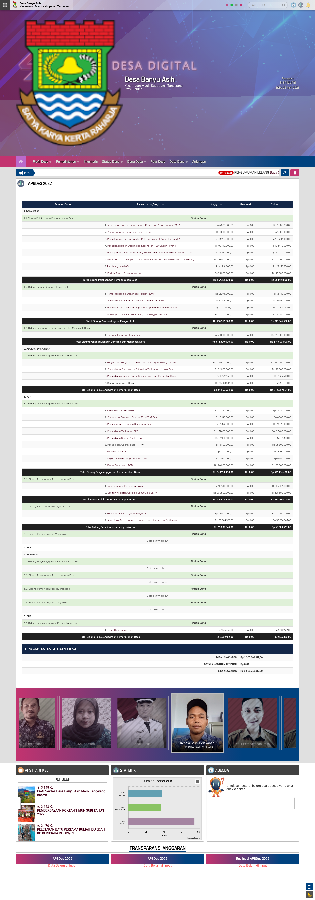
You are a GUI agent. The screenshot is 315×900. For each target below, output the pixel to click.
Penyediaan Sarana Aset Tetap (124, 437)
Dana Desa (136, 162)
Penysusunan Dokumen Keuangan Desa (129, 423)
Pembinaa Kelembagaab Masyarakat (128, 513)
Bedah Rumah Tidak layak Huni (125, 273)
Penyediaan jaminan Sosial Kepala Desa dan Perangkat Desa (141, 375)
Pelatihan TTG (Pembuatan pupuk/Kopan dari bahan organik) (142, 307)
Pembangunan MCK (118, 266)
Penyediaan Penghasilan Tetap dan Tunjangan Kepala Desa (140, 369)
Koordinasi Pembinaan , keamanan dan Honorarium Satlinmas (142, 520)
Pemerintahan (67, 162)
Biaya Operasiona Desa (120, 629)
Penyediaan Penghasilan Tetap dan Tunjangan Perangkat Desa (142, 362)
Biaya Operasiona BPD (120, 465)
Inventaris (91, 162)
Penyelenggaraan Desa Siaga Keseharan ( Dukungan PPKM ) (141, 245)
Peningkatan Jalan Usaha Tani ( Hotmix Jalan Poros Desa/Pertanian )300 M (149, 252)
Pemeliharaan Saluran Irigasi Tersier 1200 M (131, 293)
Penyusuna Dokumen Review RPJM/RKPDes (132, 417)
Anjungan (199, 162)
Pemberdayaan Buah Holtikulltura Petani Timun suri (136, 300)
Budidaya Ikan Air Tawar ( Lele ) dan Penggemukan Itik (138, 314)
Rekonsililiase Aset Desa (120, 410)
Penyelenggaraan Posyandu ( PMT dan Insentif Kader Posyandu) (143, 238)
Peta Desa (158, 162)
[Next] (298, 161)
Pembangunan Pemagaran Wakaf (126, 485)
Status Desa (112, 162)
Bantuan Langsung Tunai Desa (124, 334)
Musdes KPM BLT (116, 451)
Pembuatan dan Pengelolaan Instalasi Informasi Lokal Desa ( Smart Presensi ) (150, 259)
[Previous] (18, 803)
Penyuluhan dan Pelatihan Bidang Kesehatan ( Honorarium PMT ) (143, 225)
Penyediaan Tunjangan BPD (122, 431)
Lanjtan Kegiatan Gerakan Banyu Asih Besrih (132, 492)
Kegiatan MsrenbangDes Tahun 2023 (127, 458)
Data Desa (179, 162)
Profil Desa (42, 162)
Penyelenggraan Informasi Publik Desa (129, 231)
